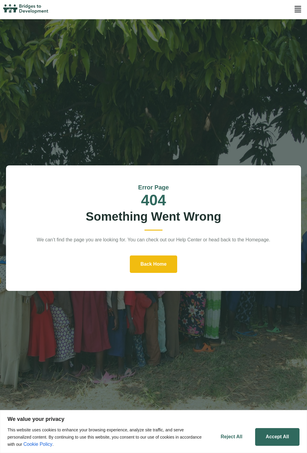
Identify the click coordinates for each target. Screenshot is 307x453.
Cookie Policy (37, 444)
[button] (298, 9)
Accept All (277, 436)
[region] (153, 431)
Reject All (231, 436)
